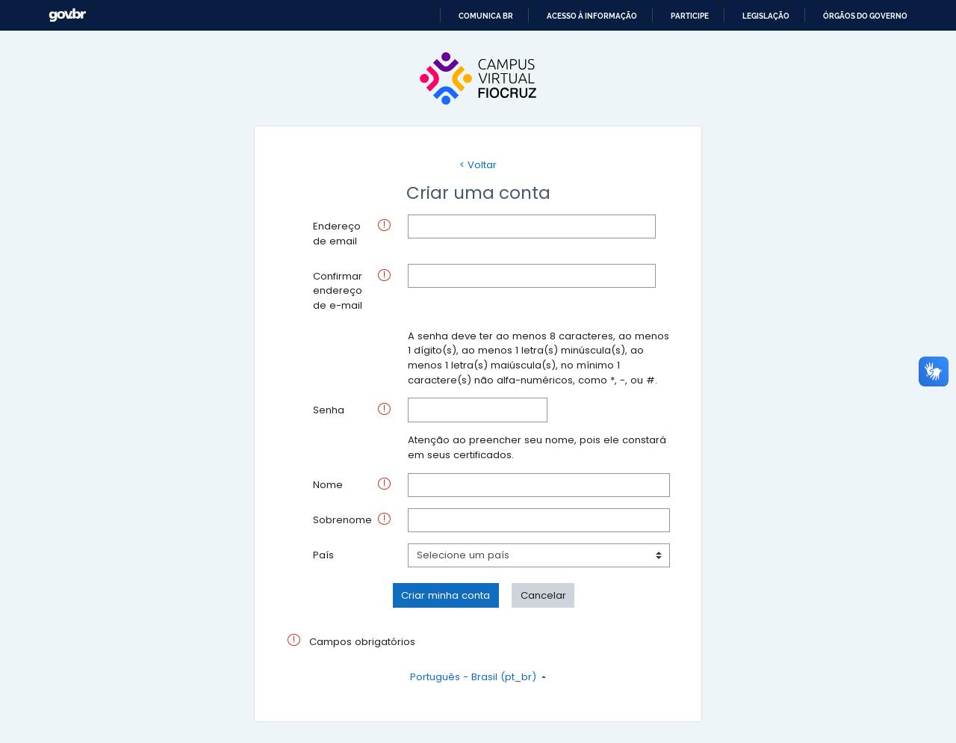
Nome (328, 485)
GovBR (67, 15)
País (323, 555)
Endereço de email (337, 233)
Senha (328, 410)
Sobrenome (342, 520)
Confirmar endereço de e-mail (337, 290)
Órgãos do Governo (865, 16)
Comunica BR (486, 16)
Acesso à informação (592, 16)
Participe (690, 16)
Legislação (765, 16)
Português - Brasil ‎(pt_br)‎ (474, 677)
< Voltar (478, 165)
